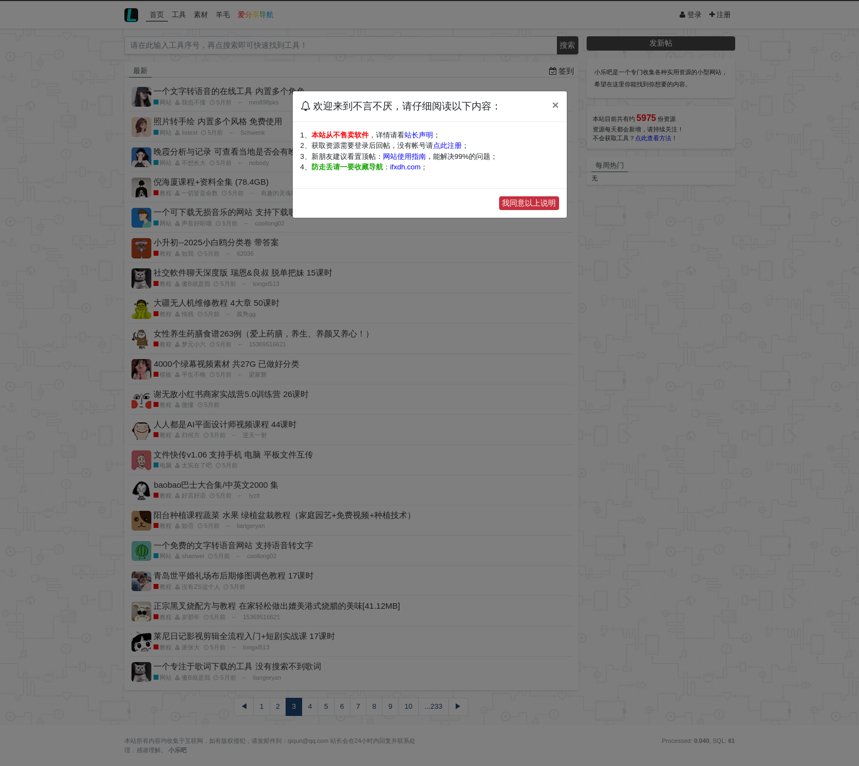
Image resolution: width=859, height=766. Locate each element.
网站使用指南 (404, 156)
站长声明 (418, 135)
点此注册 (447, 145)
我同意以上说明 (529, 203)
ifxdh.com (405, 167)
